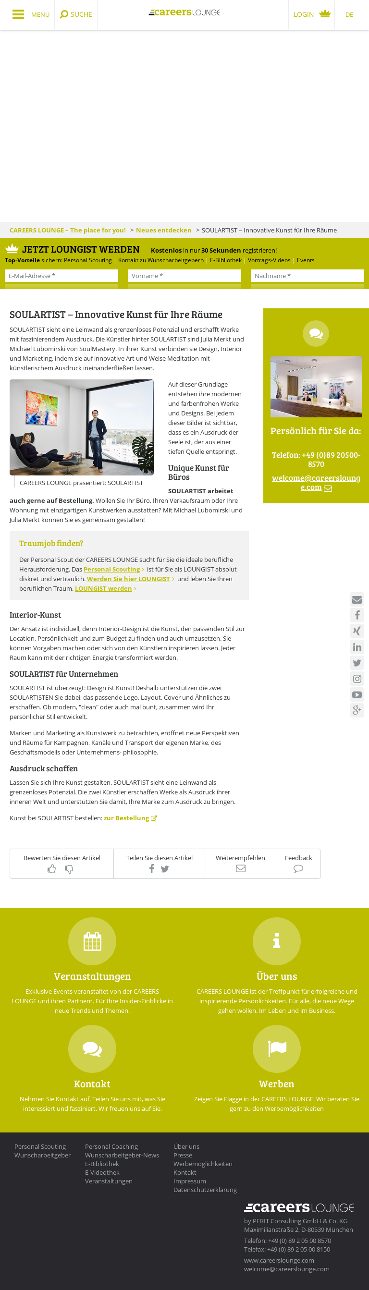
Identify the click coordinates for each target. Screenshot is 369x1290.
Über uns (186, 1146)
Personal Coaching (111, 1146)
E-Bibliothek (102, 1163)
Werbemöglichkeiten (203, 1163)
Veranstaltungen (109, 1181)
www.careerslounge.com (279, 1260)
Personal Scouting (112, 569)
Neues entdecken (164, 230)
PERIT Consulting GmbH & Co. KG (300, 1221)
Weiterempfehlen (240, 858)
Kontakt (185, 1172)
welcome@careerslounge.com (287, 1269)
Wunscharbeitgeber (42, 1155)
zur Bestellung (126, 818)
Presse (182, 1155)
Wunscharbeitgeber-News (122, 1155)
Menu (40, 14)
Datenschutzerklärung (205, 1189)
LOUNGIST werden (103, 588)
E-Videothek (102, 1172)
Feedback (298, 858)
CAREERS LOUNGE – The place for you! (68, 230)
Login (304, 14)
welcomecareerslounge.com (316, 482)
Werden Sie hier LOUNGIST (128, 578)
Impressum (189, 1181)
